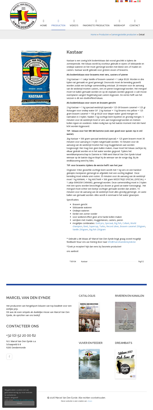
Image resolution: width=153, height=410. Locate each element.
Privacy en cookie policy (23, 400)
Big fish (117, 223)
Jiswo (89, 401)
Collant (126, 223)
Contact (135, 25)
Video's (74, 25)
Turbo (102, 226)
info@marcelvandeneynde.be (122, 241)
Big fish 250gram (97, 229)
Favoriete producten (96, 25)
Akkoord (19, 403)
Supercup (93, 226)
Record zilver (112, 226)
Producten (58, 25)
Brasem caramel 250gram (132, 226)
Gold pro (99, 223)
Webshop (119, 25)
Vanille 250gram (80, 229)
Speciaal (109, 223)
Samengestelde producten (124, 34)
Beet (85, 226)
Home (43, 25)
